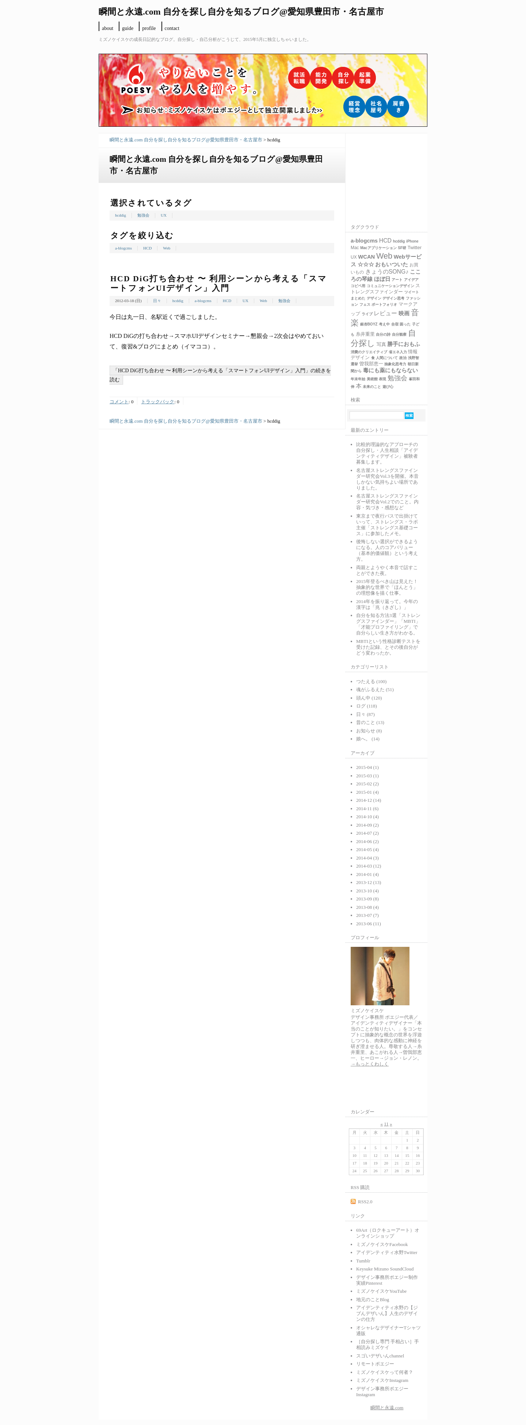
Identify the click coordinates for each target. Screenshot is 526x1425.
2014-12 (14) (368, 800)
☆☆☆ (366, 264)
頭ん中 (369, 698)
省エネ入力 (398, 352)
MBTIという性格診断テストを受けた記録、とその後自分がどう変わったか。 (388, 647)
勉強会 (143, 215)
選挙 (354, 364)
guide (127, 28)
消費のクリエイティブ (369, 352)
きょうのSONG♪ (387, 271)
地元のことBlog (372, 1299)
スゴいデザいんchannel (380, 1356)
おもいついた (391, 264)
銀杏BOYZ (369, 324)
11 (386, 1124)
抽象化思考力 (395, 364)
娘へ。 (368, 739)
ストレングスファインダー (385, 288)
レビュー (385, 313)
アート (397, 280)
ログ (366, 706)
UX (164, 215)
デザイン (374, 298)
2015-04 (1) (367, 767)
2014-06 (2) (367, 841)
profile (149, 28)
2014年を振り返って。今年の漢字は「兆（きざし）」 (387, 604)
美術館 (372, 379)
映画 (404, 313)
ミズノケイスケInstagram (382, 1380)
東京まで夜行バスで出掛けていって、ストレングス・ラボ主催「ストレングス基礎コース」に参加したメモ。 (387, 524)
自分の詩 (383, 334)
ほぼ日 (382, 279)
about (107, 28)
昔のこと (370, 722)
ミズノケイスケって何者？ (384, 1372)
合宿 (395, 324)
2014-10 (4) (367, 816)
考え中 (384, 324)
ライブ (367, 314)
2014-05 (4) (367, 849)
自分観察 (399, 334)
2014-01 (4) (367, 874)
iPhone (412, 241)
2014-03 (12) (368, 866)
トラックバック (157, 401)
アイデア (411, 280)
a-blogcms (123, 248)
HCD (147, 248)
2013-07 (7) (367, 915)
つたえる (371, 681)
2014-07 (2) (367, 833)
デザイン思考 (393, 298)
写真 (381, 344)
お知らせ (369, 731)
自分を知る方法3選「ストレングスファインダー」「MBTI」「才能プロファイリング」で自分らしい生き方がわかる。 (388, 624)
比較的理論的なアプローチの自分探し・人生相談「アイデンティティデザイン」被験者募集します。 (387, 453)
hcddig (120, 215)
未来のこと (372, 387)
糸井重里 (365, 334)
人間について (387, 358)
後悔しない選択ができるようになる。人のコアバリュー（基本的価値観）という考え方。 (387, 550)
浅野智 (413, 358)
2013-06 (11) (368, 923)
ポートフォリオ (384, 304)
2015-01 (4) (367, 792)
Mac (355, 247)
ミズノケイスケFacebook (382, 1244)
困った (405, 324)
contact (172, 28)
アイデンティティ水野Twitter (386, 1252)
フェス (364, 304)
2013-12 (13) (368, 882)
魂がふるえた (375, 689)
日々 (157, 300)
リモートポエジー (375, 1364)
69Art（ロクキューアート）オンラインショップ (387, 1233)
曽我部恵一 (371, 363)
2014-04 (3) (367, 858)
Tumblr (363, 1261)
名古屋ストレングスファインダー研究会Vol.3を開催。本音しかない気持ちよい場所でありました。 (387, 479)
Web (166, 248)
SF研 (402, 248)
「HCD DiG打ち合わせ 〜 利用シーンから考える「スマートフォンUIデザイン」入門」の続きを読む (220, 375)
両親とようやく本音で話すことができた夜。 (387, 570)
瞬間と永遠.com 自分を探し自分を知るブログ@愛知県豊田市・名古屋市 (186, 139)
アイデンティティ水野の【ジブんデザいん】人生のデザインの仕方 (387, 1313)
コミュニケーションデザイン (390, 286)
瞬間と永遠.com (387, 1407)
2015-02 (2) (367, 783)
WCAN (366, 257)
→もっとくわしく (370, 1064)
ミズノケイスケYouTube (381, 1291)
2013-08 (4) (367, 907)
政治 (403, 358)
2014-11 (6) (367, 808)
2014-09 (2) (367, 825)
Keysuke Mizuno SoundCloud (384, 1269)
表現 (382, 379)
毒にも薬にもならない (390, 370)
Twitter (415, 247)
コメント (119, 401)
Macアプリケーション (378, 248)
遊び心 (387, 387)
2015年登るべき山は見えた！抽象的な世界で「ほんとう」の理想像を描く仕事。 (387, 587)
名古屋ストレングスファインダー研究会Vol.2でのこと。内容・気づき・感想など (387, 501)
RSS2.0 (365, 1201)
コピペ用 (358, 286)
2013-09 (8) (367, 899)
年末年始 (358, 379)
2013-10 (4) (367, 891)
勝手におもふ (403, 344)
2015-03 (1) (367, 775)
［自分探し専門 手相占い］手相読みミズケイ (387, 1344)
